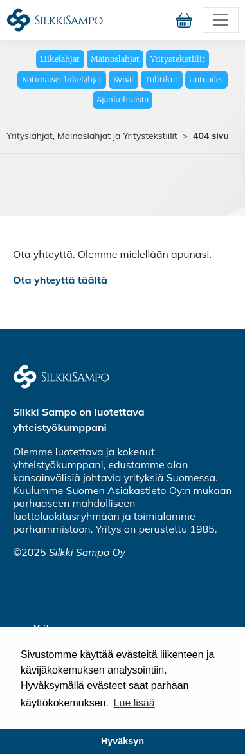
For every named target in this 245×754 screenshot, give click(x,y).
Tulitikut (161, 79)
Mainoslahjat (115, 59)
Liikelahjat (60, 59)
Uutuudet (206, 79)
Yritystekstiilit (177, 59)
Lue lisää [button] (134, 702)
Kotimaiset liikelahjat (62, 79)
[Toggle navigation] (221, 20)
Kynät (123, 79)
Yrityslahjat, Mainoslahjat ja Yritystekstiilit (91, 136)
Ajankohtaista (122, 99)
